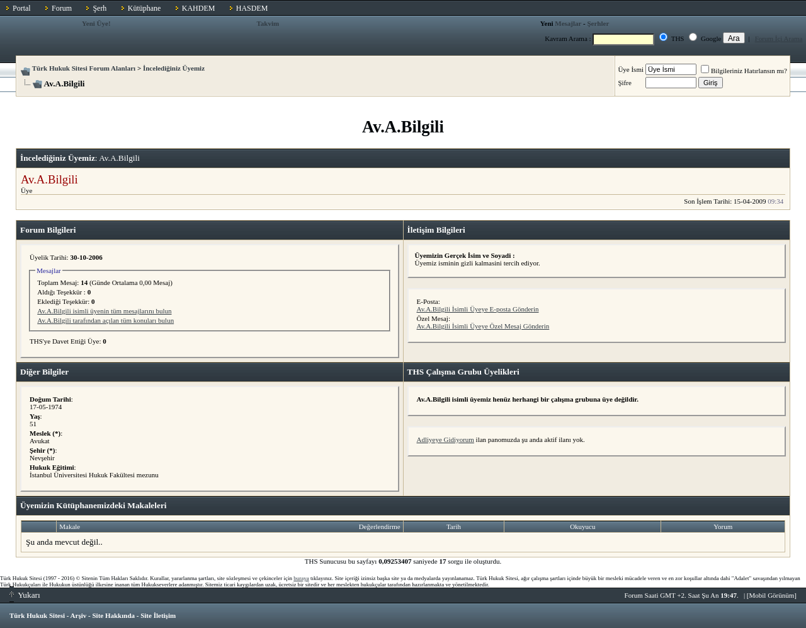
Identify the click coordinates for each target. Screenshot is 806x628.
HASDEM (252, 8)
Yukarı (24, 595)
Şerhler (598, 23)
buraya (301, 578)
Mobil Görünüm (772, 595)
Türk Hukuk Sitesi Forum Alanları (83, 68)
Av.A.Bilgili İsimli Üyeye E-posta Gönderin (478, 309)
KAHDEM (198, 8)
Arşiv (79, 615)
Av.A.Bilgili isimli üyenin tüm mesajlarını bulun (104, 311)
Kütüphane (144, 8)
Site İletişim (158, 615)
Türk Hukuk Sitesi (37, 615)
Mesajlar (568, 23)
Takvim (268, 23)
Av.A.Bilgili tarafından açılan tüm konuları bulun (105, 320)
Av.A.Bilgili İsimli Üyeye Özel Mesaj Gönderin (483, 326)
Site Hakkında (113, 615)
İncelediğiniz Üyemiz (174, 68)
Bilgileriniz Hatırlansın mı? (744, 70)
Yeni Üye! (96, 23)
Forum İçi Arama (779, 38)
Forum (62, 8)
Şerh (99, 8)
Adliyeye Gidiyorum (445, 439)
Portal (22, 8)
